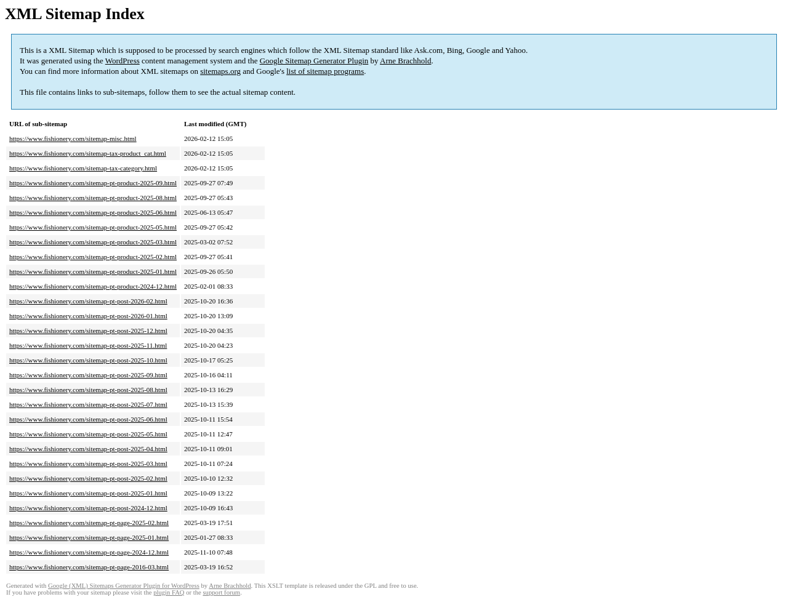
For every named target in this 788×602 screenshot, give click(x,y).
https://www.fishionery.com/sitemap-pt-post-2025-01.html (88, 493)
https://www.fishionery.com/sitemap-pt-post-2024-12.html (88, 508)
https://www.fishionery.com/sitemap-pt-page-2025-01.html (89, 537)
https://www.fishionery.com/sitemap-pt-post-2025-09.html (88, 375)
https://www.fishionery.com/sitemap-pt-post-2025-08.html (88, 389)
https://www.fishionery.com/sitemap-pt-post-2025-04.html (88, 448)
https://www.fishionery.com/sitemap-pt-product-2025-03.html (93, 242)
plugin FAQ (168, 592)
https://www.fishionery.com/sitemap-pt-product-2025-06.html (93, 212)
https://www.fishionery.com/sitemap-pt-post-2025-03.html (88, 463)
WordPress (122, 60)
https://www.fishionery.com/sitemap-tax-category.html (83, 168)
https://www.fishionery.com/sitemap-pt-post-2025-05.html (88, 434)
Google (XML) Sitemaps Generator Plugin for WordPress (123, 585)
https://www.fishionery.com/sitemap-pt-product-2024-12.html (93, 286)
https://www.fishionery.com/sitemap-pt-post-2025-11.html (88, 345)
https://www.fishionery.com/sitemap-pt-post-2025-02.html (88, 478)
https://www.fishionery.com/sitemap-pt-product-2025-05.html (93, 227)
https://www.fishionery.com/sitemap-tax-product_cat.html (87, 153)
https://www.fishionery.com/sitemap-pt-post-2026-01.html (88, 315)
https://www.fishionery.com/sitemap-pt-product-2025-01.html (93, 271)
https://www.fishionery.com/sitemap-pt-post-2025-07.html (88, 404)
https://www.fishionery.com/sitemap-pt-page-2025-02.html (89, 522)
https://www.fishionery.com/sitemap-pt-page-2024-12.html (89, 552)
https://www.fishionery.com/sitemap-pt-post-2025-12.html (88, 330)
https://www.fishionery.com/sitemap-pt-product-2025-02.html (93, 256)
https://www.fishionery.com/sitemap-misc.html (73, 138)
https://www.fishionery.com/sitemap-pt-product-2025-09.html (93, 183)
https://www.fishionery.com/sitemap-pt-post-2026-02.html (88, 301)
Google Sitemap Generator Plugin (314, 60)
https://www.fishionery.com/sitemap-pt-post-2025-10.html (88, 360)
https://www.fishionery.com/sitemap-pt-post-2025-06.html (88, 419)
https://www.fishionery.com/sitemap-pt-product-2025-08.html (93, 197)
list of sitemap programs (325, 71)
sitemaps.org (220, 71)
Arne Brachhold (405, 60)
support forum (221, 592)
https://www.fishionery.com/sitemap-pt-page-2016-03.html (89, 567)
